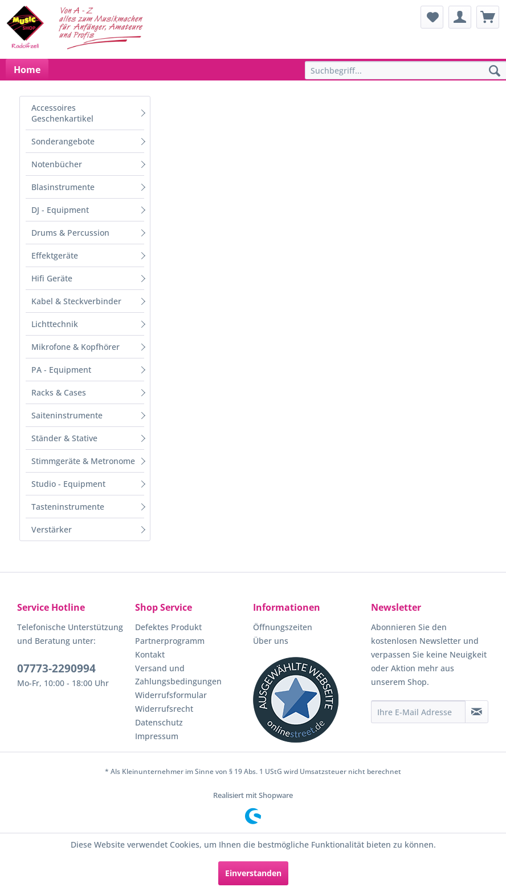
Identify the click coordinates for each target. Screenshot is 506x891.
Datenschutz (159, 722)
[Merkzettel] (432, 17)
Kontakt (150, 654)
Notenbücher (56, 164)
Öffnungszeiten (282, 627)
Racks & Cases (58, 392)
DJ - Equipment (60, 209)
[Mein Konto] (459, 17)
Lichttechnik (54, 323)
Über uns (270, 640)
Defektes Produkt (168, 627)
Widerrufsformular (171, 695)
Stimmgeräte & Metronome (83, 460)
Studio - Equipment (68, 483)
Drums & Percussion (70, 232)
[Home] (27, 69)
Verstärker (51, 529)
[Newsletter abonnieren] (476, 711)
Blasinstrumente (63, 187)
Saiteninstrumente (67, 415)
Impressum (156, 736)
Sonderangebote (63, 141)
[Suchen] (494, 71)
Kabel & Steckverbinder (76, 301)
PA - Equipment (61, 369)
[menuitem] (432, 17)
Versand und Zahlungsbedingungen (178, 675)
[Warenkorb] (487, 17)
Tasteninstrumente (67, 506)
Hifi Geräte (51, 278)
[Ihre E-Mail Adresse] (418, 711)
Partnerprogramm (170, 640)
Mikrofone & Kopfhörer (75, 346)
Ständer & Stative (64, 438)
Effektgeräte (54, 255)
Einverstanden (253, 873)
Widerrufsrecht (164, 708)
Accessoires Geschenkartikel (62, 113)
